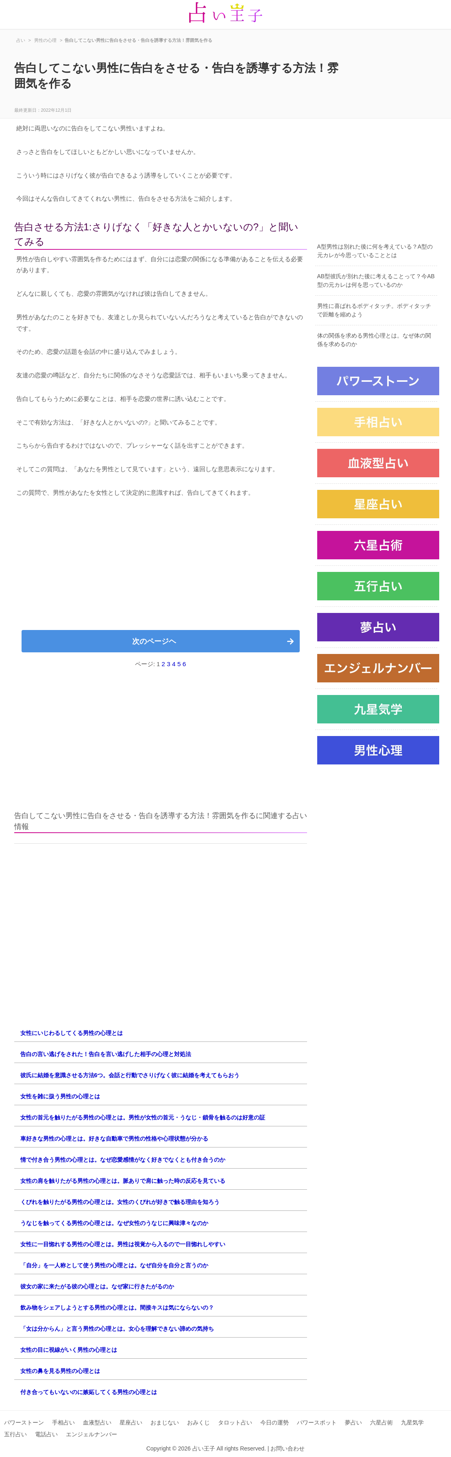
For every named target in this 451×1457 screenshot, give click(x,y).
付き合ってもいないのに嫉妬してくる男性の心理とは (88, 1392)
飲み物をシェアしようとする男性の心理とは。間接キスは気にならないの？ (117, 1307)
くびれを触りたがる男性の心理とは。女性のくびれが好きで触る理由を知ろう (120, 1202)
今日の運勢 (274, 1422)
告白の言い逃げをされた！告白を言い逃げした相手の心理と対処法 (105, 1054)
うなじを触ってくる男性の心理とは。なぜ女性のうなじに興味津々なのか (114, 1223)
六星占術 (381, 1422)
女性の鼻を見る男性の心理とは (60, 1371)
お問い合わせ (287, 1448)
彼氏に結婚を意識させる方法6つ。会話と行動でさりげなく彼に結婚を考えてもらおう (130, 1075)
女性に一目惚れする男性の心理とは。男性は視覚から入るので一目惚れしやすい (122, 1244)
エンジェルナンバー (91, 1434)
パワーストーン (24, 1422)
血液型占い (97, 1422)
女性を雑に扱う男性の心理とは (60, 1096)
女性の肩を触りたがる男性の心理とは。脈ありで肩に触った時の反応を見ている (122, 1181)
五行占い (15, 1434)
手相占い (63, 1422)
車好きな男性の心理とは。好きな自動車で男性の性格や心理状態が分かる (114, 1138)
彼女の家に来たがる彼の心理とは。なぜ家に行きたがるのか (97, 1286)
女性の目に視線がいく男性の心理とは (68, 1350)
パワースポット (317, 1422)
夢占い (353, 1422)
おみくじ (198, 1422)
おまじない (164, 1422)
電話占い (46, 1434)
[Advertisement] (160, 567)
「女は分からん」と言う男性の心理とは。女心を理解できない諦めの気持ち (117, 1328)
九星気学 (412, 1422)
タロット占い (235, 1422)
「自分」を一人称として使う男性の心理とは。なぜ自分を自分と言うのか (114, 1265)
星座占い (131, 1422)
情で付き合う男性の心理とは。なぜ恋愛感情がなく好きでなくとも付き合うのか (122, 1159)
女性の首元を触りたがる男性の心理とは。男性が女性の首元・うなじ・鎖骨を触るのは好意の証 (142, 1117)
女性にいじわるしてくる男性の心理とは (71, 1033)
